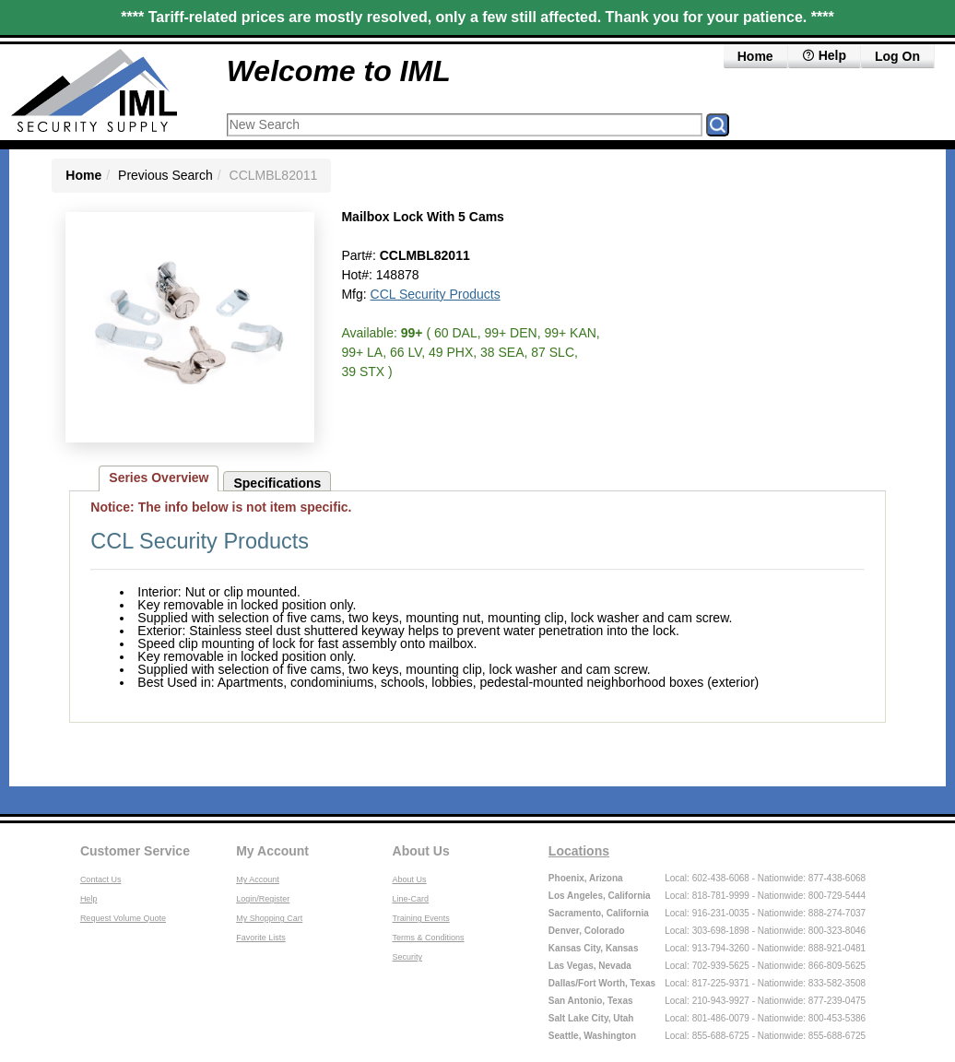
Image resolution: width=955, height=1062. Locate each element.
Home (755, 56)
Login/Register (262, 898)
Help (89, 898)
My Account (272, 851)
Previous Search (165, 175)
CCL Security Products (436, 294)
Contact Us (101, 879)
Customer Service (135, 851)
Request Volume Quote (123, 918)
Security (408, 957)
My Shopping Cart (269, 918)
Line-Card (411, 898)
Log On (897, 56)
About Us (421, 851)
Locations (578, 851)
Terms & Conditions (429, 937)
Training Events (421, 918)
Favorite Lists (261, 937)
